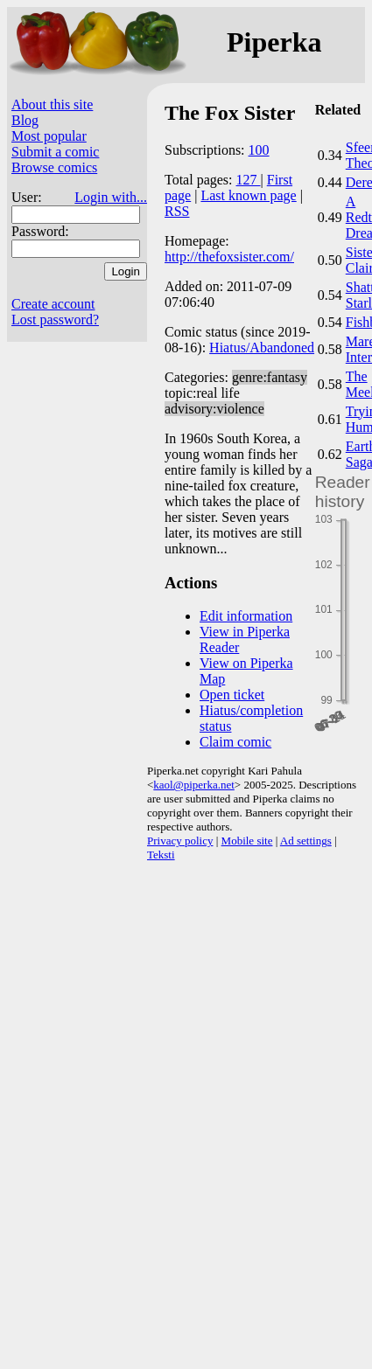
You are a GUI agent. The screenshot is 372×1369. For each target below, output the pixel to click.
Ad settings (306, 840)
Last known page (248, 195)
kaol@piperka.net (193, 784)
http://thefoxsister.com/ (229, 256)
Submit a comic (55, 151)
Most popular (49, 136)
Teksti (161, 854)
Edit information (246, 615)
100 (259, 149)
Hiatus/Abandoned (261, 347)
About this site (52, 104)
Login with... (110, 197)
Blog (25, 120)
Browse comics (54, 167)
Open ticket (232, 694)
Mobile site (247, 840)
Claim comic (235, 741)
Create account (53, 303)
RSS (177, 211)
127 (248, 179)
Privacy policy (180, 840)
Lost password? (55, 319)
